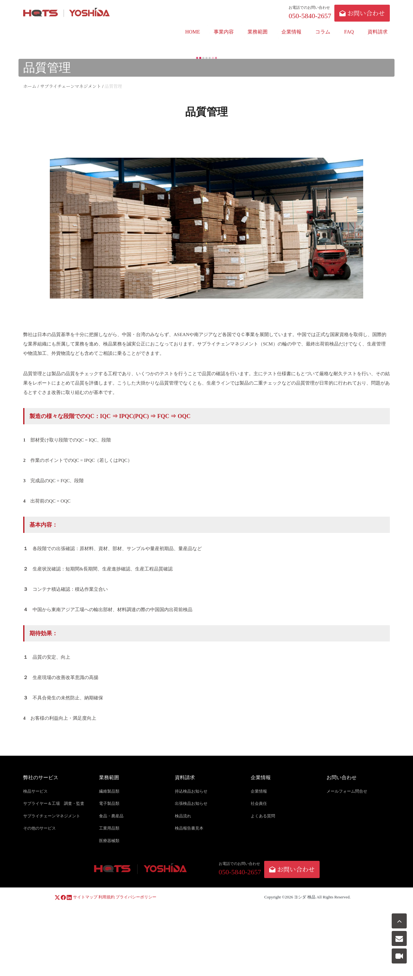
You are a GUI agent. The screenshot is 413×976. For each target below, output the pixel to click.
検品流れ (183, 816)
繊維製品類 (109, 791)
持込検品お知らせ (191, 791)
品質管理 (32, 373)
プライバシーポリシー (136, 897)
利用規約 (106, 897)
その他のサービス (39, 828)
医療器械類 (109, 840)
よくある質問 (263, 816)
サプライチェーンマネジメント (51, 816)
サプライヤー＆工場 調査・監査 (53, 803)
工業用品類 (109, 828)
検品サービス (35, 791)
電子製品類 (109, 803)
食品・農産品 (111, 816)
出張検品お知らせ (191, 803)
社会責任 (259, 803)
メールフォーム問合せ (347, 791)
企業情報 (259, 791)
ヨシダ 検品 (304, 897)
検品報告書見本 (189, 828)
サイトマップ (85, 897)
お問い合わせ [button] (362, 13)
